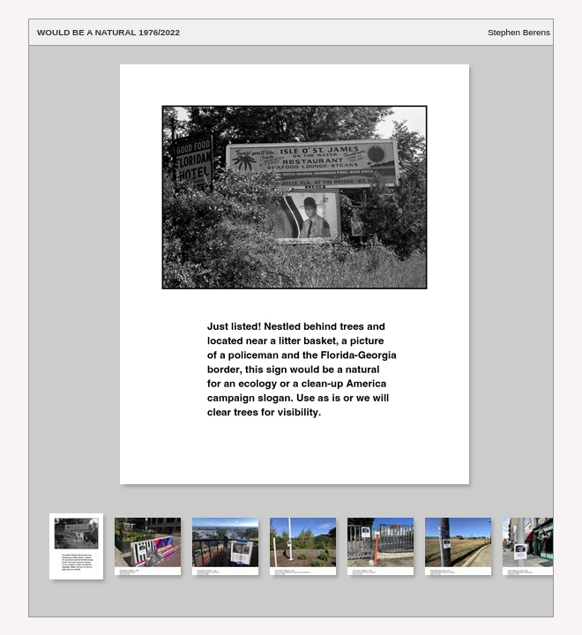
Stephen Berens (519, 32)
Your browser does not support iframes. (291, 278)
